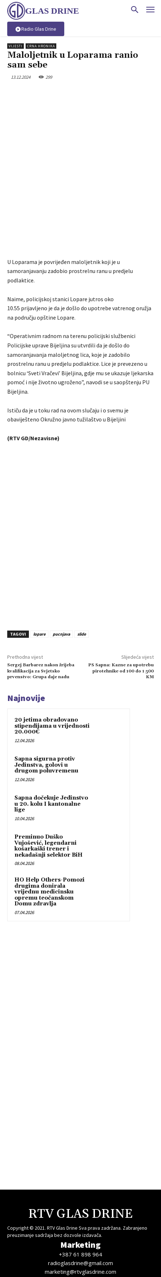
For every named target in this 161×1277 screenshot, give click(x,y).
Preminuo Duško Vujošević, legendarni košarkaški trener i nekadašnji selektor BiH (48, 794)
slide (81, 582)
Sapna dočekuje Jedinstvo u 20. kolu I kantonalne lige (51, 752)
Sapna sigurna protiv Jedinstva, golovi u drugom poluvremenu (46, 713)
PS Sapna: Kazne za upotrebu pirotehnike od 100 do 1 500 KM (121, 619)
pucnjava (61, 582)
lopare (39, 582)
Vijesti (15, 46)
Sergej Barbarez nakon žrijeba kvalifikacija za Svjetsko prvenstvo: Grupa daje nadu (40, 619)
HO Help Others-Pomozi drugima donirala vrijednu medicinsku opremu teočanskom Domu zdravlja (49, 839)
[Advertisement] (80, 482)
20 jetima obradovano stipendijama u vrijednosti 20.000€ (52, 674)
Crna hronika (41, 46)
